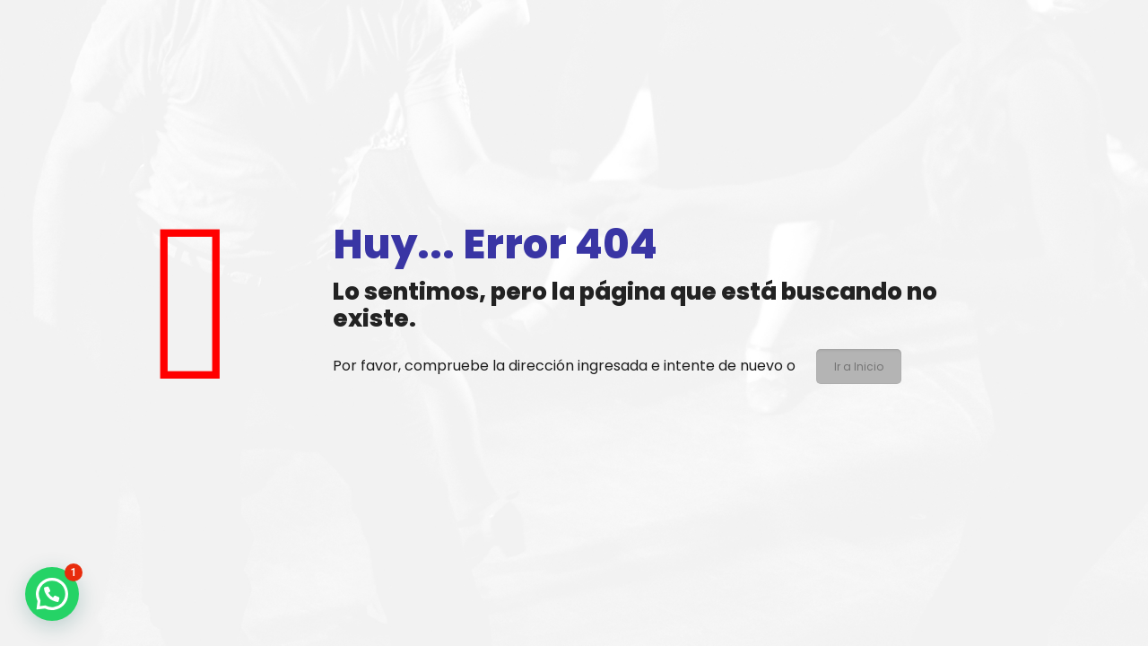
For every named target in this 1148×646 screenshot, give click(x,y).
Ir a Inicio (858, 366)
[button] (52, 594)
